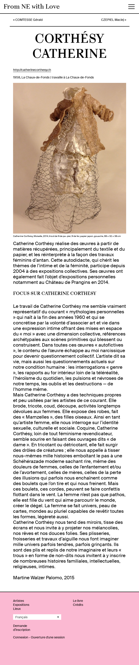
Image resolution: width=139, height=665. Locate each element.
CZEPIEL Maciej (112, 20)
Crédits (78, 605)
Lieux (17, 609)
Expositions (21, 605)
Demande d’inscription (21, 628)
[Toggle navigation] (131, 7)
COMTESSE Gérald (29, 20)
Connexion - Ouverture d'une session (39, 637)
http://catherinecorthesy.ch (32, 70)
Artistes (18, 601)
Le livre (78, 601)
